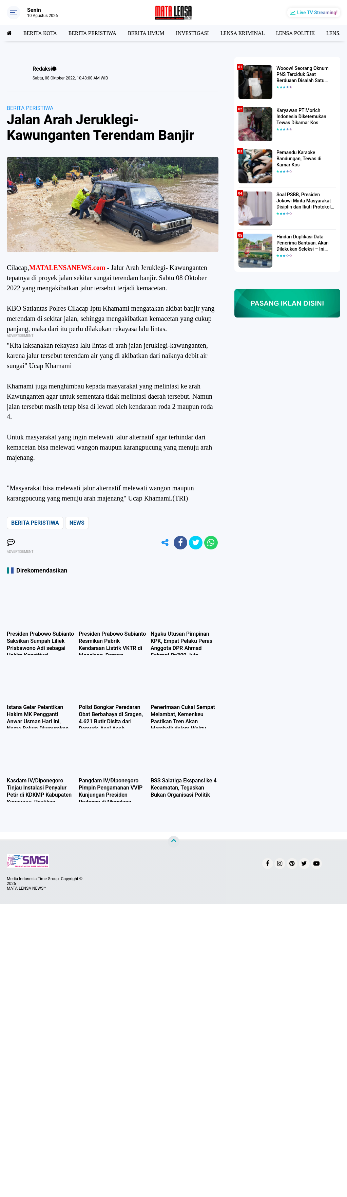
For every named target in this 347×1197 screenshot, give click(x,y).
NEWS (77, 523)
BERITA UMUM (146, 33)
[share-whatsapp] (211, 542)
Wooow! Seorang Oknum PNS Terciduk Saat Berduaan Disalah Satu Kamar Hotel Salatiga (302, 75)
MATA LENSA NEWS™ (26, 888)
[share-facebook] (180, 542)
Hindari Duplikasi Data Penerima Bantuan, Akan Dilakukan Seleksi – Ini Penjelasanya (302, 243)
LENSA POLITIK (295, 33)
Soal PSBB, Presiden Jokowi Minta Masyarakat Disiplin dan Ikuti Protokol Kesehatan (303, 201)
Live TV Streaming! (317, 12)
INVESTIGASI (192, 33)
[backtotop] (173, 842)
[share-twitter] (196, 542)
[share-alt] (165, 542)
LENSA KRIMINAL (242, 33)
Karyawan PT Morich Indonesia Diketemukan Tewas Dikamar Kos (301, 116)
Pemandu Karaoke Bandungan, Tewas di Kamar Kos (299, 158)
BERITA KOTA (40, 33)
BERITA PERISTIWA (92, 33)
